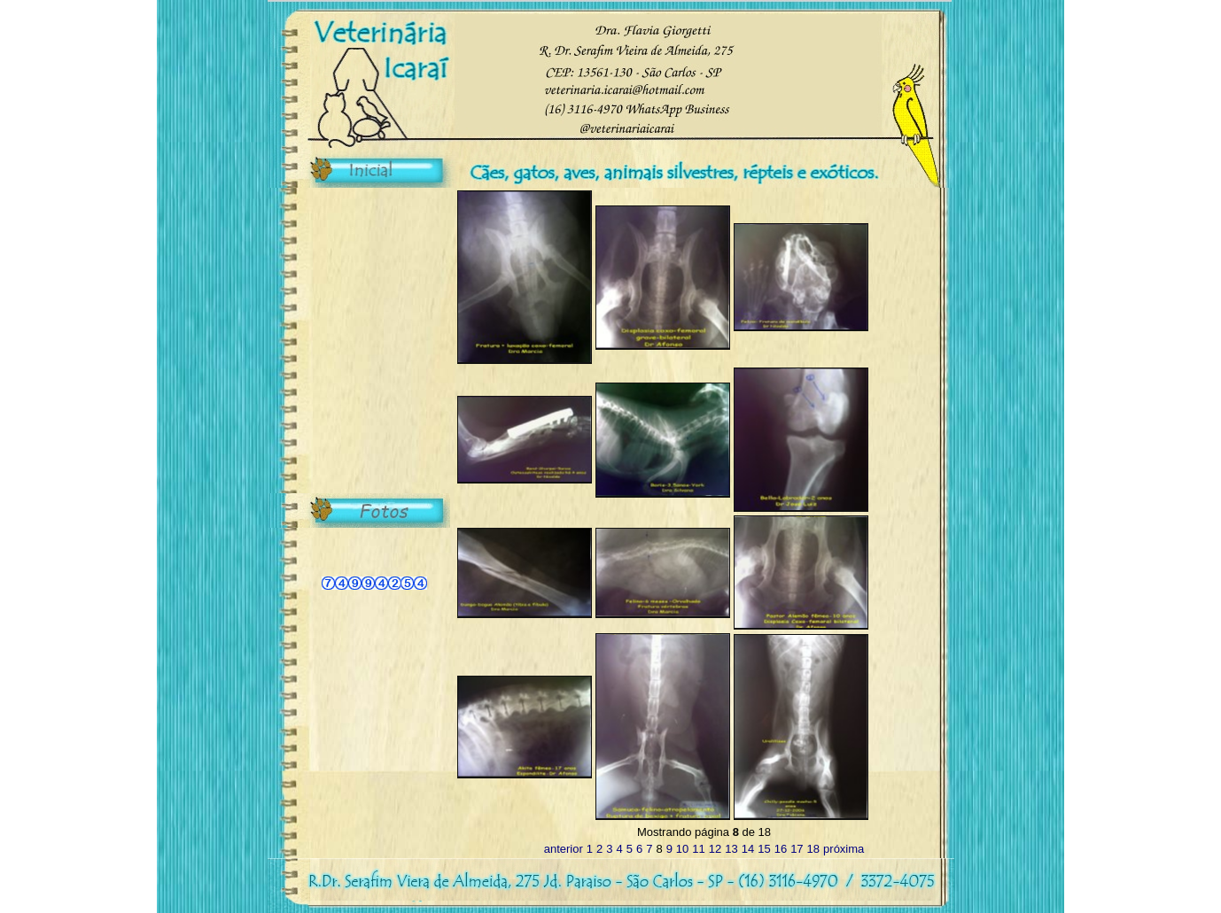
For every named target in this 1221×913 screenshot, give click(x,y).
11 (698, 848)
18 (813, 848)
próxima (843, 848)
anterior (563, 848)
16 (780, 848)
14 (748, 848)
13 (731, 848)
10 (682, 848)
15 (764, 848)
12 (715, 848)
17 (796, 848)
